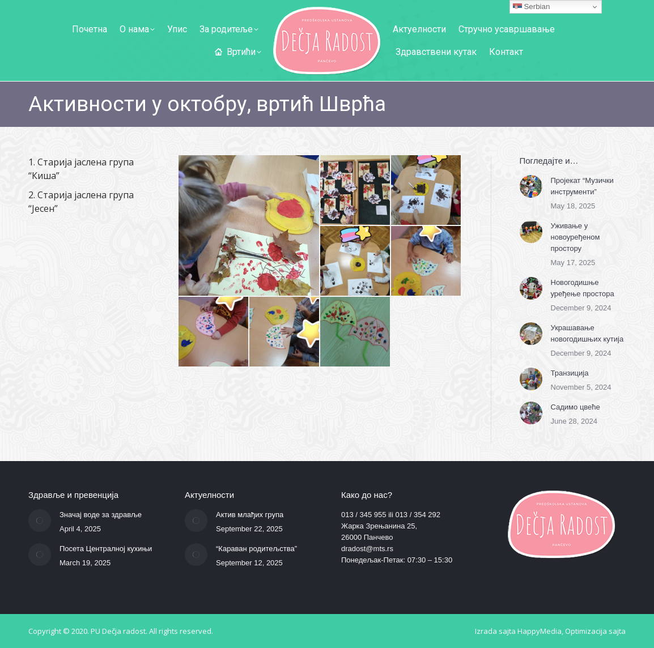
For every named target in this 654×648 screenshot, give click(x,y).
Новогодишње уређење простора (582, 288)
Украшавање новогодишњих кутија (587, 333)
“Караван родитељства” (256, 548)
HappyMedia (539, 631)
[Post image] (531, 186)
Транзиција (570, 373)
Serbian (531, 6)
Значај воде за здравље (101, 514)
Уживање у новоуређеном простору (575, 237)
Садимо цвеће (575, 407)
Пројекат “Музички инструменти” (582, 186)
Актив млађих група (249, 514)
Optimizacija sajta (595, 631)
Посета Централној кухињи (106, 548)
